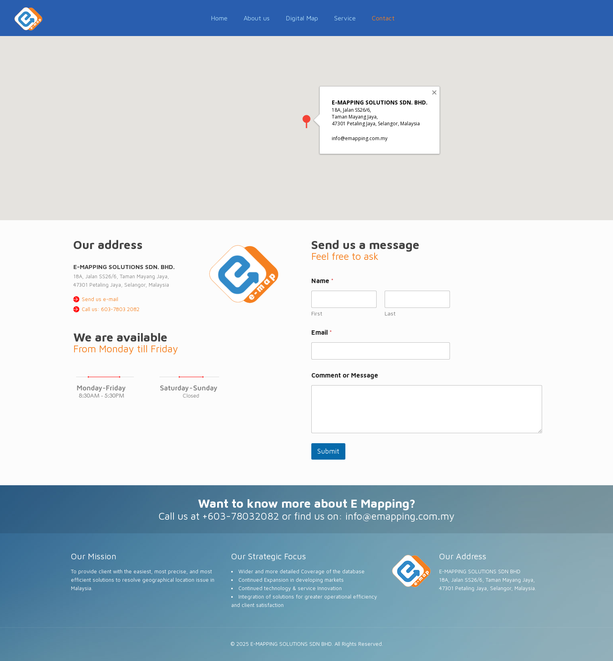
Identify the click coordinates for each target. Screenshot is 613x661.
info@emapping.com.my (400, 516)
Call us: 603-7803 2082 (110, 309)
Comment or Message (344, 375)
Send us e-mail (100, 299)
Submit (328, 451)
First (316, 313)
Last (390, 313)
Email (321, 332)
